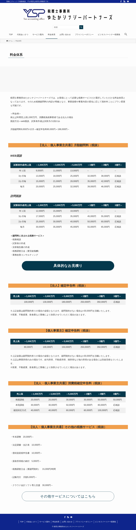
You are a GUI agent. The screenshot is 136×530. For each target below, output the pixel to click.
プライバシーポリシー (84, 522)
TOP (22, 522)
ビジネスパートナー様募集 (105, 522)
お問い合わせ (67, 522)
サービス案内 (44, 522)
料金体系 (56, 522)
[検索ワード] (68, 27)
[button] (125, 34)
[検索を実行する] (81, 27)
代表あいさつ (31, 522)
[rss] (124, 1)
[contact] (128, 1)
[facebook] (121, 1)
